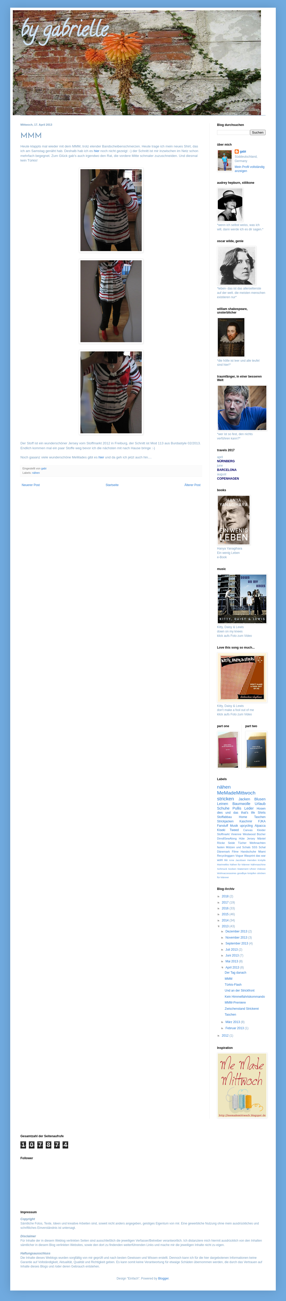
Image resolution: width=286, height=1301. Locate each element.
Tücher (242, 842)
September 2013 (237, 943)
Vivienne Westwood (243, 834)
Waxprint (249, 855)
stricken (225, 798)
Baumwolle (241, 804)
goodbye (242, 873)
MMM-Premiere (235, 1002)
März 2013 (233, 1022)
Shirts (262, 812)
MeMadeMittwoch (236, 792)
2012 (226, 1035)
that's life (248, 812)
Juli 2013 (232, 949)
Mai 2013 (232, 961)
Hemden (251, 860)
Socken (232, 868)
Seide (231, 842)
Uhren (252, 868)
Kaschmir (246, 821)
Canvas (248, 830)
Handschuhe (248, 851)
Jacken (244, 799)
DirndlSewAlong (227, 838)
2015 (226, 914)
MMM (228, 979)
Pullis (237, 808)
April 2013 (232, 967)
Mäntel (261, 838)
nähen (36, 472)
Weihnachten (257, 842)
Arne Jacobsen (237, 860)
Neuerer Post (31, 485)
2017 (226, 902)
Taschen (260, 817)
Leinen (222, 804)
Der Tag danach (235, 972)
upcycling (246, 825)
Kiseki (221, 830)
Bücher (261, 834)
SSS (254, 847)
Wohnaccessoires (226, 873)
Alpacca (260, 825)
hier (96, 151)
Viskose (261, 868)
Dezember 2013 (236, 931)
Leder (249, 808)
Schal (262, 847)
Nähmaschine (258, 864)
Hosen (261, 808)
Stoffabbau (224, 817)
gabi (243, 151)
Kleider (261, 830)
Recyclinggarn (225, 855)
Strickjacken (225, 821)
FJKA (262, 821)
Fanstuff (222, 825)
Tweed (234, 830)
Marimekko (223, 864)
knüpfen (251, 873)
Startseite (112, 485)
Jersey (251, 838)
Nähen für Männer (240, 864)
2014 (226, 920)
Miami (262, 851)
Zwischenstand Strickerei (242, 1008)
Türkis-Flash (233, 984)
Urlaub (260, 804)
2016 (226, 908)
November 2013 (236, 937)
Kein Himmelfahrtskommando (245, 996)
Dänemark (223, 851)
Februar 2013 (235, 1028)
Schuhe (223, 808)
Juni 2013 (232, 955)
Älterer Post (192, 485)
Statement (242, 868)
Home (243, 817)
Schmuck (222, 868)
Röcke (221, 842)
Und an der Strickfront (240, 990)
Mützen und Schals (238, 847)
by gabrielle (64, 32)
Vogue (239, 855)
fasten (220, 847)
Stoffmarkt (223, 834)
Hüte (242, 838)
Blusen (260, 799)
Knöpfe (262, 860)
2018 (226, 896)
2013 (226, 926)
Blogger (163, 1278)
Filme (235, 851)
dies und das (227, 812)
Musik (234, 825)
